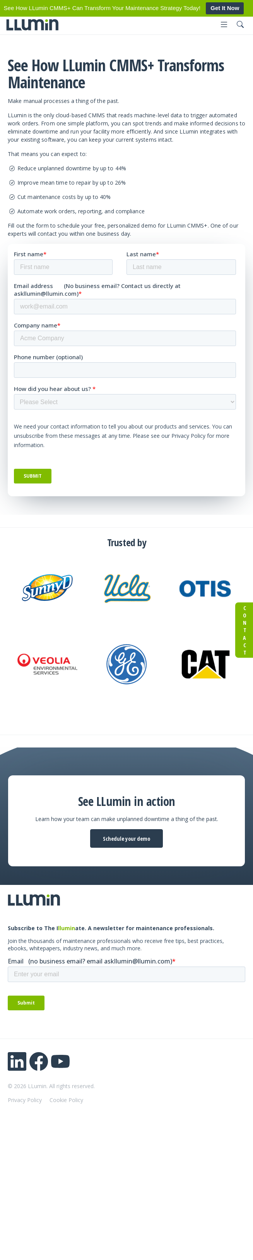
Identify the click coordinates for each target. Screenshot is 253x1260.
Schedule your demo (126, 838)
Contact (244, 630)
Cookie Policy (66, 1100)
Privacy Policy (25, 1100)
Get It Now (224, 8)
